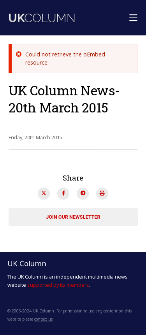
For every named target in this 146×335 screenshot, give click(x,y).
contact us (43, 319)
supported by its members (58, 284)
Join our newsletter (73, 217)
